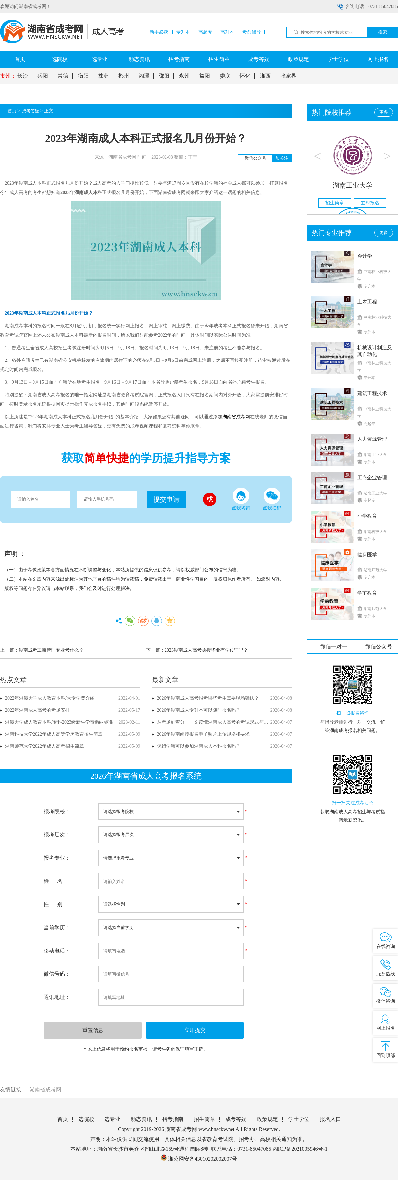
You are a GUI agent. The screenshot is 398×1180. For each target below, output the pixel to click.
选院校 (60, 59)
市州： (8, 76)
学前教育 (367, 593)
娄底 (225, 76)
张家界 (288, 76)
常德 (63, 76)
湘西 (265, 76)
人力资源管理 (372, 439)
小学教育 (367, 516)
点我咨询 (241, 499)
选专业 (99, 59)
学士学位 (338, 59)
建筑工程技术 (372, 393)
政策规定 (298, 59)
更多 (383, 112)
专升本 (183, 32)
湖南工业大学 (352, 185)
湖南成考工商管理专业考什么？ (51, 650)
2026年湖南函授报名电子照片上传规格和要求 (203, 734)
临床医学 (367, 554)
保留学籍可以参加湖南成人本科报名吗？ (198, 746)
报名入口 (330, 1119)
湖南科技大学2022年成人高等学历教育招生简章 (53, 734)
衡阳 (83, 76)
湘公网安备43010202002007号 (202, 1159)
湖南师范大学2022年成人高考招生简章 (44, 746)
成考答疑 (258, 59)
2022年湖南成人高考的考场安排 (37, 710)
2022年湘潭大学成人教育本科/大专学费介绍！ (52, 698)
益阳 (204, 76)
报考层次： (57, 834)
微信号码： (57, 974)
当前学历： (57, 927)
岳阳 (42, 76)
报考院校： (57, 811)
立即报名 (370, 202)
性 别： (56, 904)
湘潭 (144, 76)
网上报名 (378, 59)
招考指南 (179, 59)
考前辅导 (251, 32)
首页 (20, 59)
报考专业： (57, 858)
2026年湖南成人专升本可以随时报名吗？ (198, 710)
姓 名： (56, 881)
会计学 (364, 256)
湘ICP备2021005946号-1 (300, 1149)
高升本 (227, 32)
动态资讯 (139, 59)
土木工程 (367, 301)
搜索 (382, 32)
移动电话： (57, 950)
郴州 (123, 76)
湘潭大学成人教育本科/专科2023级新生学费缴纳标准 (59, 722)
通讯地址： (57, 997)
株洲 (103, 76)
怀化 (245, 76)
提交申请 (166, 499)
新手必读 (159, 32)
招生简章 (219, 59)
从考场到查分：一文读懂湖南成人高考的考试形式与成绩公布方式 (224, 722)
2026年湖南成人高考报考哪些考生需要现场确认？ (208, 698)
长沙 (22, 76)
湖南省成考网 (45, 1089)
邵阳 (164, 76)
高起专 (205, 32)
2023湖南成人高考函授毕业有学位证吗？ (206, 650)
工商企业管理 (372, 477)
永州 (184, 76)
